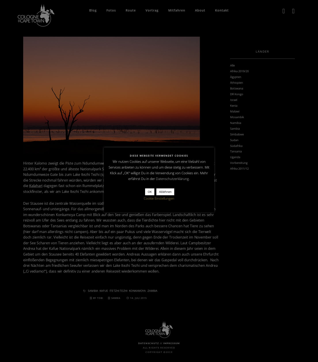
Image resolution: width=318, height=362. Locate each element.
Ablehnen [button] (165, 192)
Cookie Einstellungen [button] (159, 198)
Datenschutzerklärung (172, 178)
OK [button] (150, 192)
